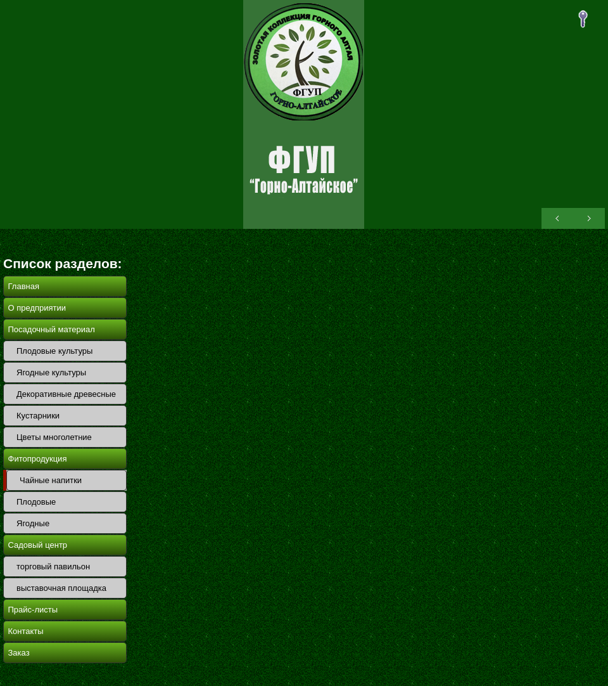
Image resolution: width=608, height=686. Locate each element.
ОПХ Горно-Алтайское (303, 114)
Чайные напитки (51, 480)
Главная (23, 286)
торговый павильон (53, 566)
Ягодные (32, 523)
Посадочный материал (51, 329)
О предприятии (37, 308)
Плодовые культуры (54, 351)
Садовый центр (38, 545)
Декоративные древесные (66, 394)
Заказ (19, 652)
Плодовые (36, 502)
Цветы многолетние (54, 437)
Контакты (26, 631)
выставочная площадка (61, 588)
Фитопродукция (37, 458)
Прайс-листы (33, 609)
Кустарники (38, 415)
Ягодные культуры (51, 372)
